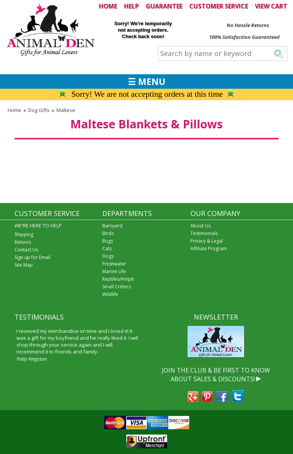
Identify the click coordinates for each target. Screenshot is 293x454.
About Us (200, 225)
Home (14, 110)
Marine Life (114, 271)
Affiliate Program (208, 248)
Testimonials (204, 233)
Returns (22, 242)
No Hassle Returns (248, 25)
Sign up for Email (32, 257)
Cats (107, 248)
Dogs (108, 256)
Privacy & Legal (206, 241)
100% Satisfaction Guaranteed (244, 37)
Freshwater (114, 264)
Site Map (23, 265)
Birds (108, 233)
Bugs (107, 241)
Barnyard (112, 225)
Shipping (23, 234)
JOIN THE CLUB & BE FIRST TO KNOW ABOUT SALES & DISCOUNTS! (216, 374)
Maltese (65, 110)
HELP (131, 6)
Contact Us (26, 249)
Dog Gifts (39, 110)
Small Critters (116, 286)
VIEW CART (271, 6)
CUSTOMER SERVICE (218, 6)
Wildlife (110, 294)
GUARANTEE (164, 6)
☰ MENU (146, 81)
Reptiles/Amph (118, 279)
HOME (108, 6)
